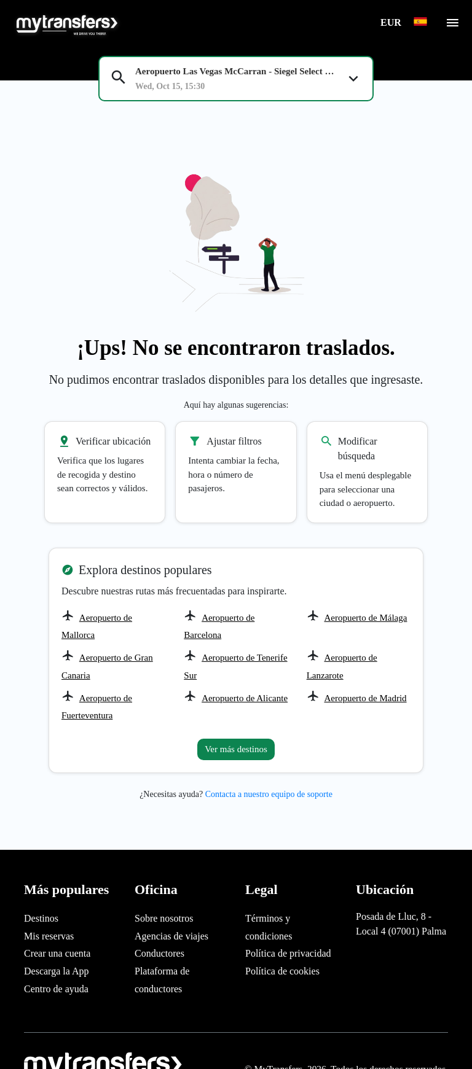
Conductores (159, 953)
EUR (392, 22)
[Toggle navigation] (452, 26)
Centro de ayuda (56, 989)
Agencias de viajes (171, 936)
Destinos (41, 918)
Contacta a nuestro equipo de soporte (268, 794)
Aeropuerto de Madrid (365, 698)
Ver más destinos (236, 749)
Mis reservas (49, 936)
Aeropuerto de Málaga (365, 618)
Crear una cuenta (57, 953)
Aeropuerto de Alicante (245, 698)
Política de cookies (282, 971)
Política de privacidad (288, 953)
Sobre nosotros (164, 918)
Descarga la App (56, 971)
